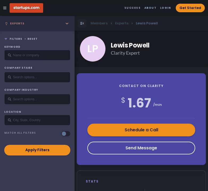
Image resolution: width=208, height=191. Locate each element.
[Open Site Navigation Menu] (5, 8)
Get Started (190, 8)
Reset (32, 39)
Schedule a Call (141, 130)
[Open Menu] (82, 23)
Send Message (141, 148)
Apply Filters (37, 150)
